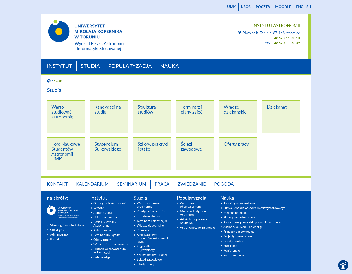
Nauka (169, 66)
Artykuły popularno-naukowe (194, 221)
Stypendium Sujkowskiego (108, 146)
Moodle (283, 7)
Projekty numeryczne (237, 236)
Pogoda (224, 184)
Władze (98, 208)
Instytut (59, 66)
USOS (246, 7)
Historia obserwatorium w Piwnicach (109, 250)
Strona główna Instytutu (67, 225)
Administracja (102, 212)
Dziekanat (277, 107)
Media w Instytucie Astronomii (193, 213)
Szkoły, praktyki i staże (153, 146)
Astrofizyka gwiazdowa (239, 203)
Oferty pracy (236, 144)
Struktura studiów (147, 109)
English (303, 7)
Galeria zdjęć (102, 257)
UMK (231, 7)
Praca (162, 184)
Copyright (57, 230)
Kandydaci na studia (108, 109)
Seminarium (131, 184)
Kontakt (57, 184)
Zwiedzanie (192, 184)
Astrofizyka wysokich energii (242, 227)
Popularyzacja (130, 66)
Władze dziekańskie (235, 109)
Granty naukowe (234, 241)
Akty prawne (102, 230)
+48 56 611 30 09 (286, 43)
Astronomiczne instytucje (197, 227)
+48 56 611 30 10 (286, 38)
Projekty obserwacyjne (238, 231)
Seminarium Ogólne (107, 235)
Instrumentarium (234, 255)
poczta (263, 7)
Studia (90, 66)
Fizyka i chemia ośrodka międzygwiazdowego (254, 208)
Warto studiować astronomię (62, 112)
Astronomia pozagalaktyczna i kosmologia (252, 222)
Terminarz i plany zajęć (191, 109)
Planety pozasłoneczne (239, 217)
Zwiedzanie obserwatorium (190, 205)
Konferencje (231, 250)
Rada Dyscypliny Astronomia (104, 224)
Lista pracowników (106, 217)
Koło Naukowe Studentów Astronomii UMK (65, 151)
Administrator (59, 234)
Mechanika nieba (235, 212)
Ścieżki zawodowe (191, 146)
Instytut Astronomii (276, 26)
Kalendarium (92, 184)
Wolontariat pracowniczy (110, 244)
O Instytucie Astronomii (109, 203)
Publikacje (230, 245)
